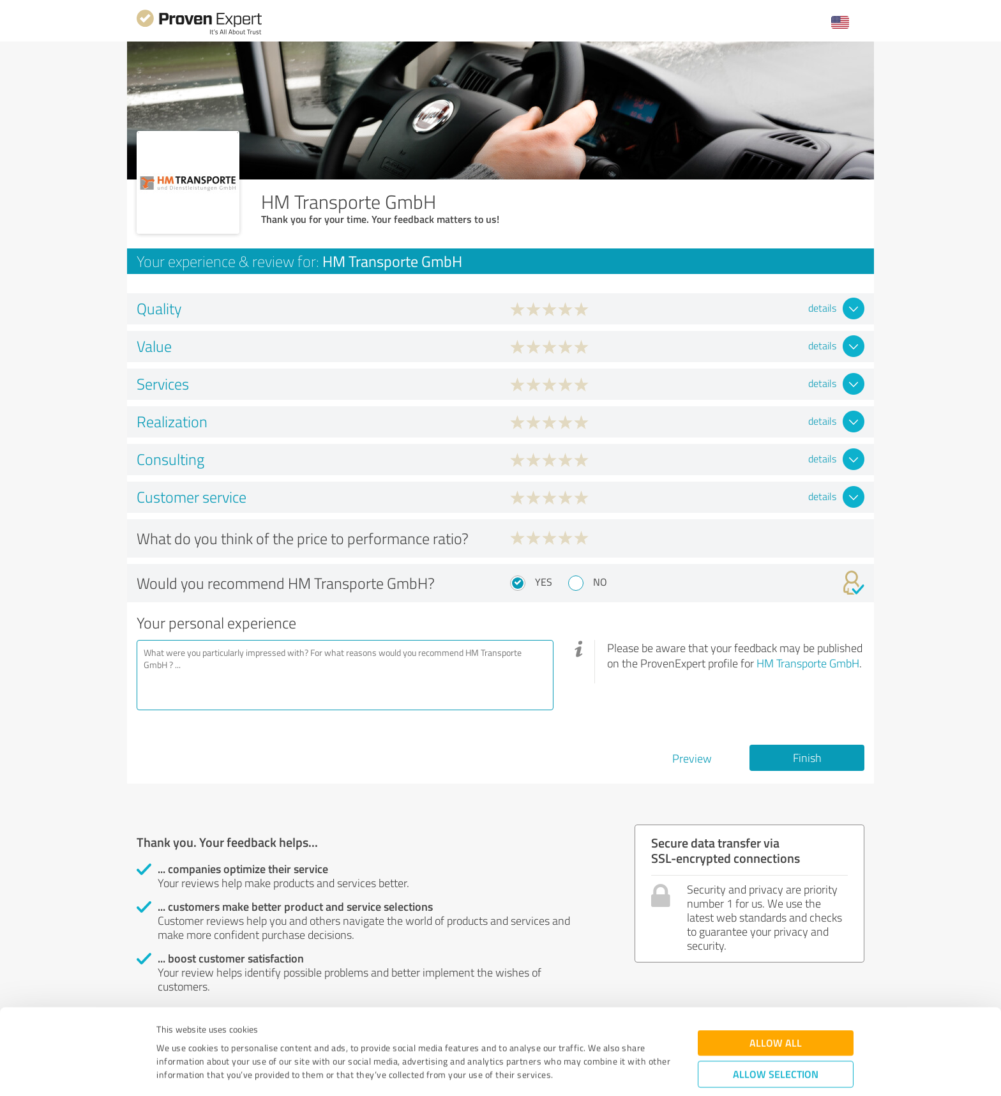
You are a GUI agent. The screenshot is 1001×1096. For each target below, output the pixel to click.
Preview (692, 758)
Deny (776, 1048)
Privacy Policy (220, 1036)
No (600, 582)
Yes (543, 582)
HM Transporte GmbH (807, 663)
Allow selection (775, 1008)
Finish (807, 757)
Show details (580, 1072)
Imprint (171, 1036)
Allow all (775, 977)
